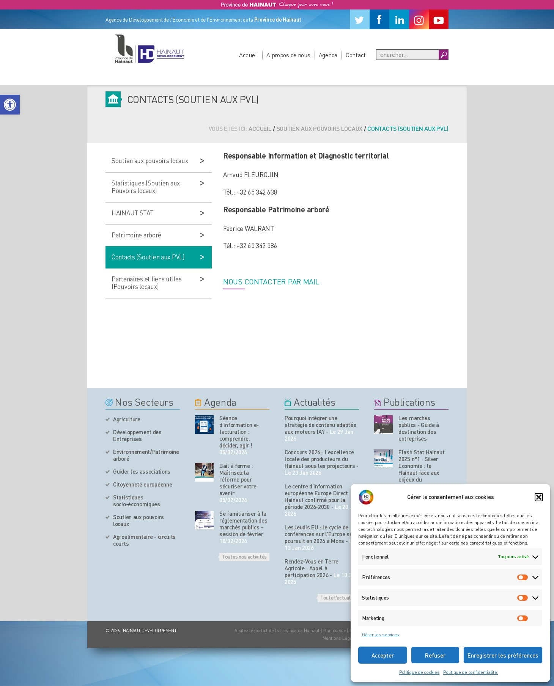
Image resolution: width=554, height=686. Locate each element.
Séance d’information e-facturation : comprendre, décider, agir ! (239, 431)
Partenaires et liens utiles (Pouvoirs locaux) (146, 282)
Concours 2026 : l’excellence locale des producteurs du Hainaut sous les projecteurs (320, 458)
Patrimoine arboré (136, 235)
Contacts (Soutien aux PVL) (148, 257)
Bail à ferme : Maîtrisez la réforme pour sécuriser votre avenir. (238, 479)
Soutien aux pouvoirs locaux (319, 128)
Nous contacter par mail (271, 281)
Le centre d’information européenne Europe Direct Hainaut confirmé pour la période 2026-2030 (316, 496)
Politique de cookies (419, 672)
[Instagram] (419, 19)
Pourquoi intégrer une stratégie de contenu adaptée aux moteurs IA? (320, 424)
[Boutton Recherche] (443, 55)
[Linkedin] (399, 19)
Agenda (328, 55)
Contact (356, 55)
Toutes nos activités (244, 556)
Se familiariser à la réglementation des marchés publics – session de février (243, 523)
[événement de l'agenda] (204, 424)
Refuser (435, 655)
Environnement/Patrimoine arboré (146, 455)
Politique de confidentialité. (470, 672)
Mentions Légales (341, 638)
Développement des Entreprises (137, 435)
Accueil (248, 55)
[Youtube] (439, 19)
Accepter (382, 655)
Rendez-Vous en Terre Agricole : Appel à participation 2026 (311, 568)
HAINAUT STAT (133, 213)
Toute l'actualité (338, 597)
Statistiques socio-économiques (136, 500)
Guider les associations (141, 471)
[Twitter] (360, 19)
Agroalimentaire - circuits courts (144, 540)
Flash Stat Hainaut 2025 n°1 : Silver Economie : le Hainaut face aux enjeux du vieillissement (421, 469)
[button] (10, 105)
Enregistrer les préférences (502, 655)
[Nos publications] (383, 424)
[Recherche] (407, 55)
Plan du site (334, 630)
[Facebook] (379, 19)
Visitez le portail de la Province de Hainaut (277, 630)
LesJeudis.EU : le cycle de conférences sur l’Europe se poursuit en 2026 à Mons (319, 534)
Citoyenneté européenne (142, 484)
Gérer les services (380, 634)
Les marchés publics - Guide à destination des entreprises (418, 428)
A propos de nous (288, 55)
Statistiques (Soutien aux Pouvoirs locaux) (146, 187)
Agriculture (126, 419)
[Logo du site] (149, 48)
